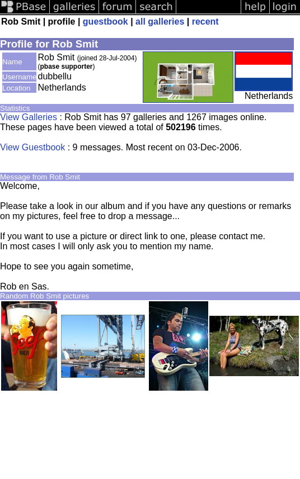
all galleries (159, 21)
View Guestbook (32, 147)
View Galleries (28, 117)
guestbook (105, 21)
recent (205, 21)
